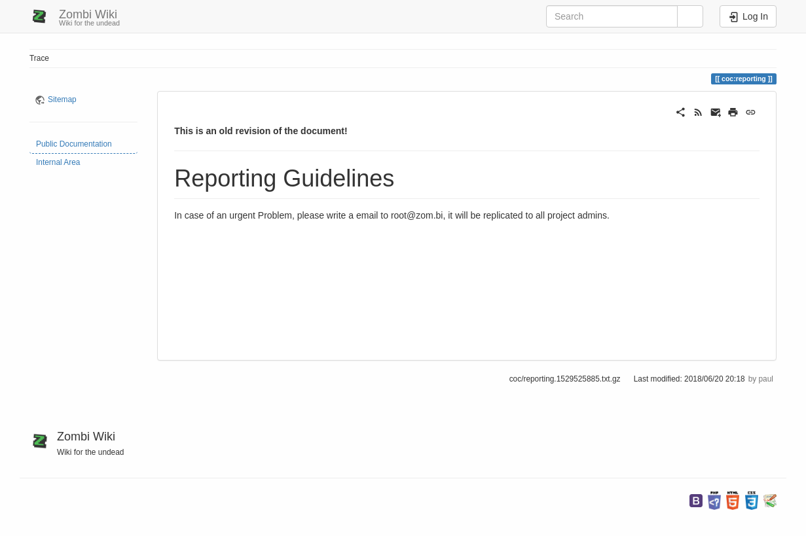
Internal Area (58, 162)
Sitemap (62, 99)
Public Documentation (74, 144)
